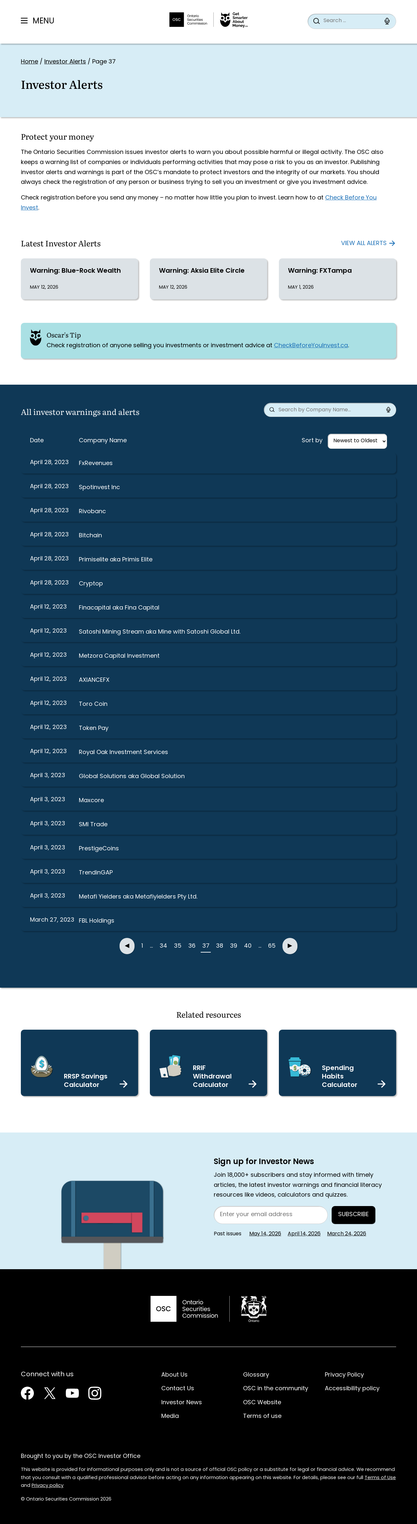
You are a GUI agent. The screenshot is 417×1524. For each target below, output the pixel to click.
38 (219, 946)
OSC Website (262, 1402)
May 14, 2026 (265, 1234)
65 (272, 946)
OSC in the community (275, 1389)
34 (163, 946)
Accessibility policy (352, 1389)
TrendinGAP (96, 873)
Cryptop (91, 584)
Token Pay (93, 728)
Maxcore (91, 800)
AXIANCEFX (94, 680)
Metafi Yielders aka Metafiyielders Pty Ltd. (138, 897)
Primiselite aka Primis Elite (115, 560)
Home (29, 62)
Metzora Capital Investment (119, 656)
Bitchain (90, 536)
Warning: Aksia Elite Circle (202, 271)
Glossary (256, 1375)
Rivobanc (92, 511)
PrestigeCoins (99, 849)
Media (170, 1416)
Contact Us (177, 1389)
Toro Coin (93, 704)
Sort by (312, 441)
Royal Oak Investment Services (123, 752)
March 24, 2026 (346, 1234)
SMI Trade (93, 825)
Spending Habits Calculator (339, 1077)
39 (233, 946)
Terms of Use (380, 1478)
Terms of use (262, 1416)
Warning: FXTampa (320, 271)
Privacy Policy (344, 1375)
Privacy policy (48, 1486)
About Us (174, 1375)
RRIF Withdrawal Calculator (212, 1077)
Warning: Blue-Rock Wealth (75, 271)
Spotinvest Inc (99, 487)
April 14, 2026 (304, 1234)
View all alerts (364, 243)
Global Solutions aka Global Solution (132, 776)
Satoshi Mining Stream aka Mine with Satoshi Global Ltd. (159, 632)
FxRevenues (96, 463)
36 (191, 946)
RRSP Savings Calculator (86, 1081)
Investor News (181, 1402)
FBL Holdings (96, 921)
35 (177, 946)
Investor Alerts (65, 62)
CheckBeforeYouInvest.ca (311, 345)
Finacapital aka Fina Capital (119, 608)
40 (248, 946)
